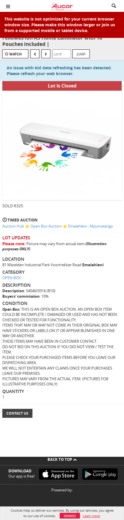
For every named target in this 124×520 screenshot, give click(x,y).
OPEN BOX (11, 277)
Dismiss (70, 516)
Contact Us (17, 413)
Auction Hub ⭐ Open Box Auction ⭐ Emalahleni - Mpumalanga (57, 226)
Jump (81, 54)
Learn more (91, 516)
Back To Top (62, 459)
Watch (15, 54)
